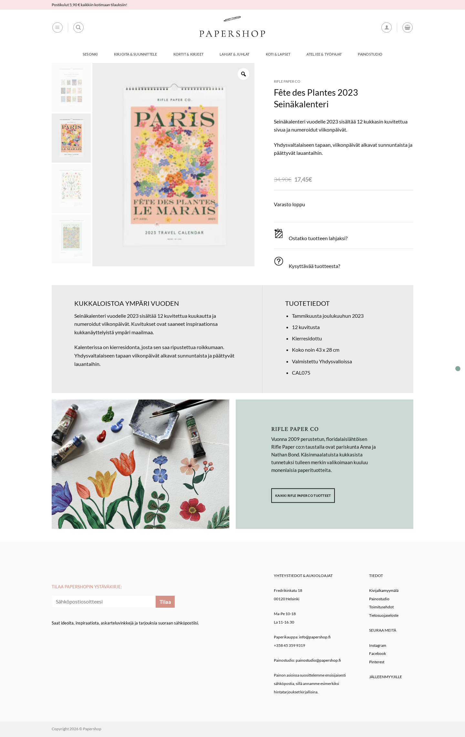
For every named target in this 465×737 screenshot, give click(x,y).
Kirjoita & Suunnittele (135, 54)
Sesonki (90, 54)
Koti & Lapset (278, 54)
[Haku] (78, 27)
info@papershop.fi (315, 637)
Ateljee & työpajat (324, 54)
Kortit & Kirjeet (188, 54)
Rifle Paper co (287, 81)
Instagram (377, 645)
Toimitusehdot (381, 606)
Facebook (377, 653)
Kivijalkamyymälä (383, 590)
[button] (57, 27)
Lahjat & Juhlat (234, 54)
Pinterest (376, 661)
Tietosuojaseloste (383, 615)
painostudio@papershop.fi (318, 660)
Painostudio (370, 54)
